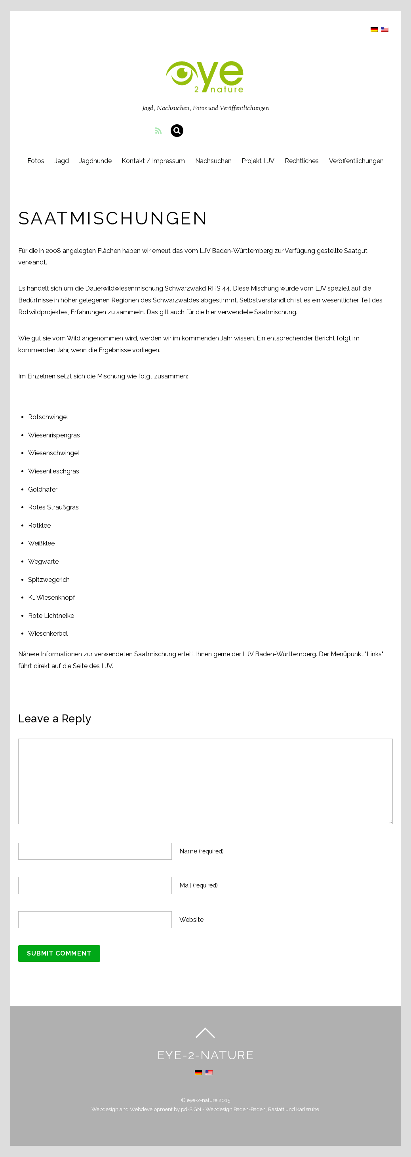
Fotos (35, 161)
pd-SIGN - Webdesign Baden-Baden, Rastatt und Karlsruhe (250, 1110)
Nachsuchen (213, 161)
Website (191, 920)
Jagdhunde (94, 161)
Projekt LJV (258, 161)
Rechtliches (302, 161)
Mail (198, 885)
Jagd (61, 161)
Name (201, 851)
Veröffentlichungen (357, 161)
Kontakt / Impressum (153, 161)
